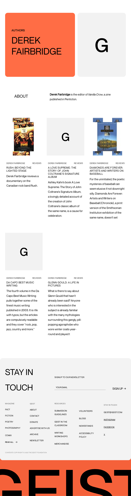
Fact (7, 409)
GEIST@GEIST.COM (113, 412)
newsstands (86, 426)
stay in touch (110, 405)
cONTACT (34, 416)
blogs (82, 418)
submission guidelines (60, 412)
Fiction (9, 415)
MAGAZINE (9, 403)
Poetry (9, 421)
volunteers (85, 411)
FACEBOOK (109, 427)
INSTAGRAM (109, 419)
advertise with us (40, 428)
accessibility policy (86, 435)
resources (60, 403)
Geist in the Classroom (60, 423)
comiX (8, 435)
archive (34, 434)
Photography (12, 428)
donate (34, 422)
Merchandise (61, 443)
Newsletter (37, 440)
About (33, 409)
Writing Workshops (61, 434)
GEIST (32, 404)
